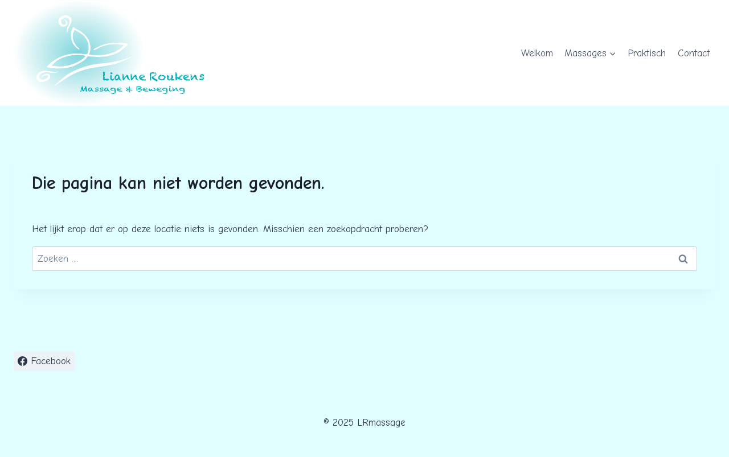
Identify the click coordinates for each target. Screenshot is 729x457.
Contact (694, 53)
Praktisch (647, 53)
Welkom (537, 53)
